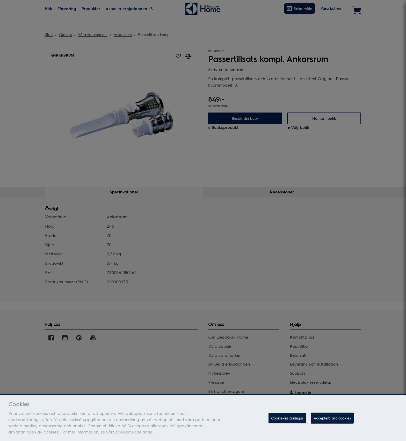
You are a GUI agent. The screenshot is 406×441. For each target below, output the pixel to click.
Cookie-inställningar (287, 420)
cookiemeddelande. (134, 434)
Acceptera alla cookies (332, 420)
